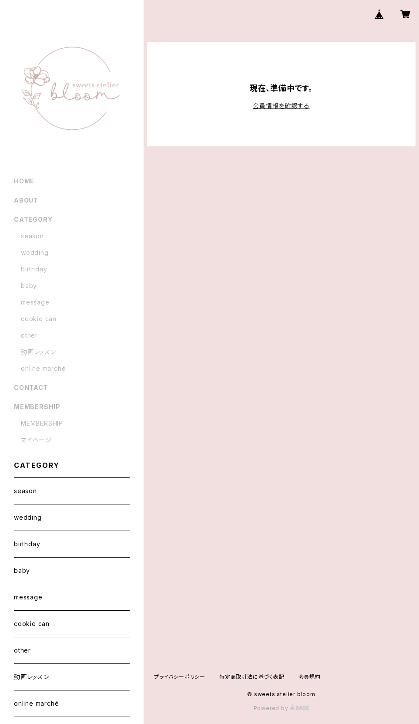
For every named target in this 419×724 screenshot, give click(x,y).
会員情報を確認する (281, 105)
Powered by (281, 708)
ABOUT (26, 200)
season (32, 236)
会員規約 (309, 676)
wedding (35, 252)
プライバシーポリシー (179, 676)
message (35, 302)
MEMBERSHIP (42, 423)
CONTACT (31, 387)
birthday (34, 269)
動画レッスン (38, 351)
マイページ (36, 439)
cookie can (39, 318)
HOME (24, 181)
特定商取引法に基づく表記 (252, 676)
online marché (43, 368)
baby (29, 285)
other (29, 335)
